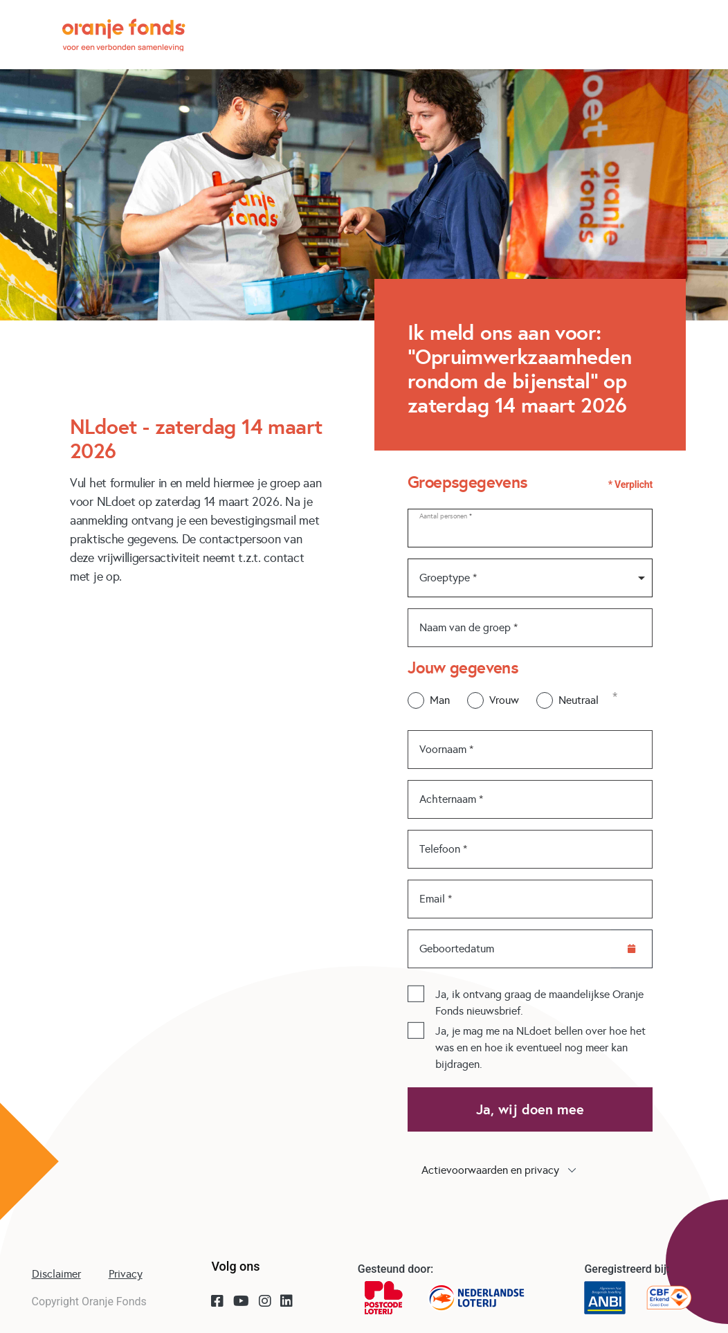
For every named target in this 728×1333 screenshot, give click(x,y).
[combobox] (530, 578)
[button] (530, 1170)
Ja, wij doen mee (530, 1109)
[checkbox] (416, 994)
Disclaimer (56, 1273)
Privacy (126, 1273)
